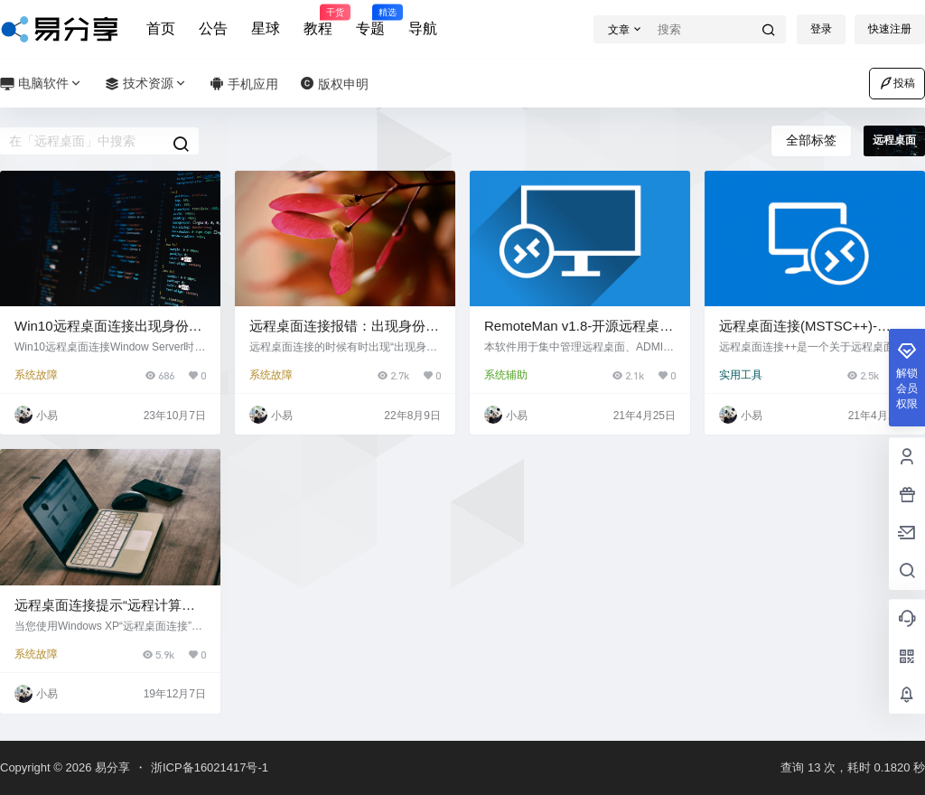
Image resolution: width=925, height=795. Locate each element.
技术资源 (146, 83)
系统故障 (36, 375)
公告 (213, 28)
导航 (422, 28)
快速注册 (889, 29)
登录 (821, 29)
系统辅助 (506, 375)
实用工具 (740, 375)
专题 (370, 21)
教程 (318, 21)
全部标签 (811, 140)
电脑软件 (41, 83)
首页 (160, 28)
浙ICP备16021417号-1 (209, 767)
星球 (265, 28)
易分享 (110, 767)
